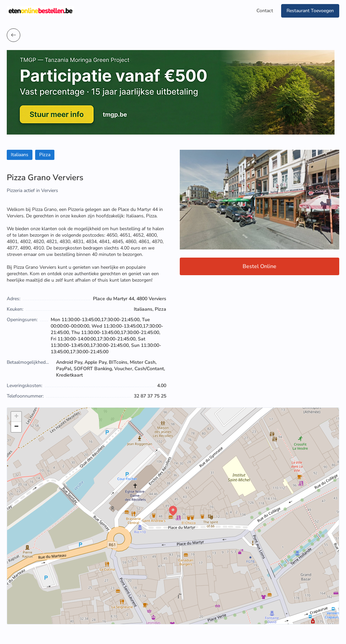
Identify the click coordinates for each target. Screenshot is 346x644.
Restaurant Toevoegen (310, 10)
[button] (173, 511)
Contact (264, 10)
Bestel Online (259, 266)
